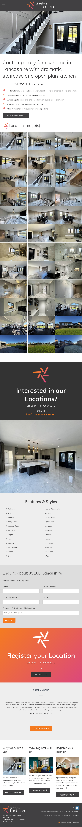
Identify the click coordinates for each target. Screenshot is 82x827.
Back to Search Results (16, 116)
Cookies (45, 815)
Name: (5, 586)
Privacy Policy (66, 815)
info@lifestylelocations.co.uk (53, 812)
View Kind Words (41, 728)
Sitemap (76, 815)
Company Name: (10, 597)
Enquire (9, 620)
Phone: (45, 597)
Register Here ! (41, 675)
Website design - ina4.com (69, 823)
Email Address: (49, 586)
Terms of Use (55, 815)
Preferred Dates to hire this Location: (19, 608)
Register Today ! (67, 795)
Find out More (13, 792)
